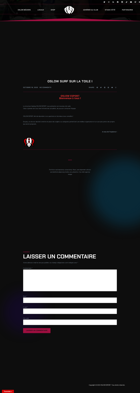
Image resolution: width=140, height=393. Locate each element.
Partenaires (127, 10)
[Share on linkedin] (105, 87)
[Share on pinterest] (108, 87)
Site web (26, 318)
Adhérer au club (90, 10)
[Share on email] (112, 87)
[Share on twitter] (101, 87)
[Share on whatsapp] (116, 87)
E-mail (25, 307)
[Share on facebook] (97, 87)
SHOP (53, 10)
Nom (25, 296)
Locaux (41, 10)
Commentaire (27, 268)
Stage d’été (110, 10)
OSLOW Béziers (24, 10)
